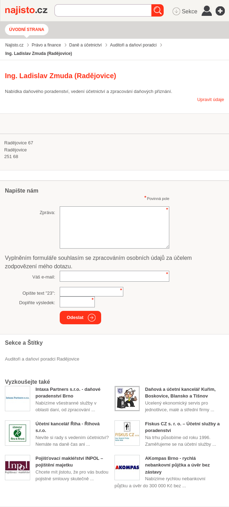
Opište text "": (38, 293)
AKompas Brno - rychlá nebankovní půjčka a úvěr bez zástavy (177, 465)
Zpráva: (47, 212)
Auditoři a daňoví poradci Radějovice (42, 359)
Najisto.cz (29, 10)
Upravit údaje (210, 99)
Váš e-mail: (43, 277)
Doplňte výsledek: (37, 302)
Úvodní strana (26, 29)
